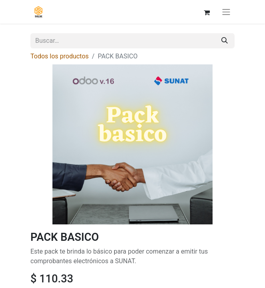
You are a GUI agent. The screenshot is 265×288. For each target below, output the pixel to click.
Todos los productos (59, 56)
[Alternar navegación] (226, 11)
